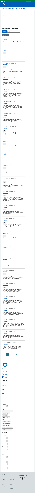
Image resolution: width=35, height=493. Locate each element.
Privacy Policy (12, 477)
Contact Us (12, 479)
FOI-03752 (5, 79)
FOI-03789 (5, 259)
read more (4, 385)
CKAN (25, 475)
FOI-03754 (5, 91)
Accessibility (4, 481)
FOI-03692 (5, 39)
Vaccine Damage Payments (7, 427)
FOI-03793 (5, 154)
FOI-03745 (5, 247)
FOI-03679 (5, 128)
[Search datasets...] (12, 25)
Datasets (4, 12)
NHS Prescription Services (7, 411)
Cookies (3, 486)
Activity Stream (6, 18)
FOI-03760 (5, 64)
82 (16, 354)
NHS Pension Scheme (6, 421)
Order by (4, 31)
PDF (4, 52)
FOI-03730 (5, 233)
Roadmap (11, 481)
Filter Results (5, 35)
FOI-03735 (5, 207)
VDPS (3, 419)
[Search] (23, 25)
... (14, 355)
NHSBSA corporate (6, 425)
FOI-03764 (5, 141)
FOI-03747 (5, 115)
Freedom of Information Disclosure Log (16, 8)
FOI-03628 (5, 344)
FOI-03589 (5, 298)
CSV (4, 67)
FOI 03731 (5, 180)
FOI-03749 (5, 165)
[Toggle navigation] (33, 4)
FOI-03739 (5, 333)
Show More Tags (4, 432)
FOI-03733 (5, 193)
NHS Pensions (5, 415)
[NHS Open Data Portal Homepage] (6, 4)
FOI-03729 (5, 310)
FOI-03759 (5, 220)
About (4, 15)
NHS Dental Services (6, 423)
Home (2, 8)
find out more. (28, 1)
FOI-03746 (5, 272)
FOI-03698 (5, 103)
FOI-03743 (5, 285)
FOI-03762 (5, 50)
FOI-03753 (5, 321)
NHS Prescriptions (6, 413)
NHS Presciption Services (7, 429)
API (3, 484)
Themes (6, 8)
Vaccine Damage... (6, 417)
